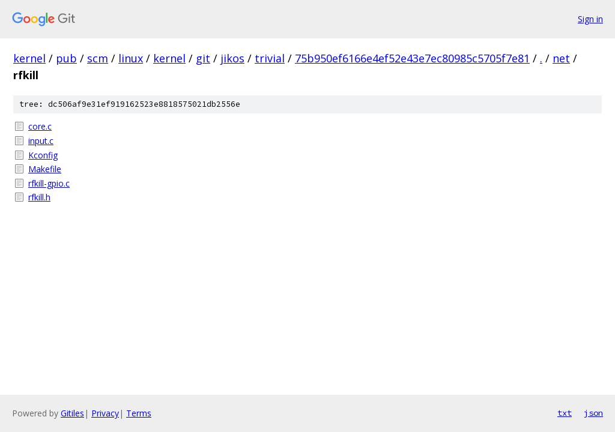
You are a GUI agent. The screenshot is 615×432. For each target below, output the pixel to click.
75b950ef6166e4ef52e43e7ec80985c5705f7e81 (412, 58)
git (203, 58)
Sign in (590, 19)
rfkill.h (39, 197)
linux (130, 58)
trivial (270, 58)
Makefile (44, 169)
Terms (138, 413)
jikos (232, 58)
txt (564, 412)
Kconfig (43, 155)
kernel (29, 58)
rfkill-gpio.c (49, 183)
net (561, 58)
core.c (40, 126)
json (593, 412)
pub (66, 58)
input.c (40, 140)
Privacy (105, 413)
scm (97, 58)
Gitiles (72, 413)
